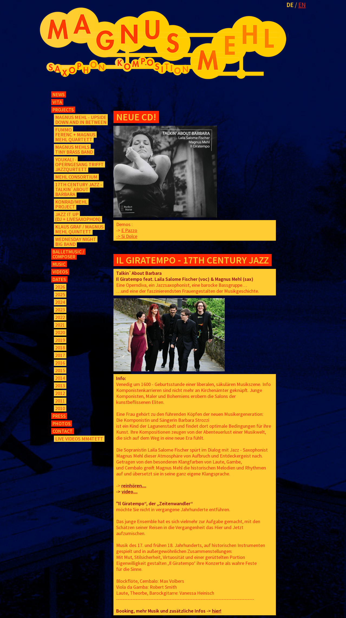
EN (302, 5)
